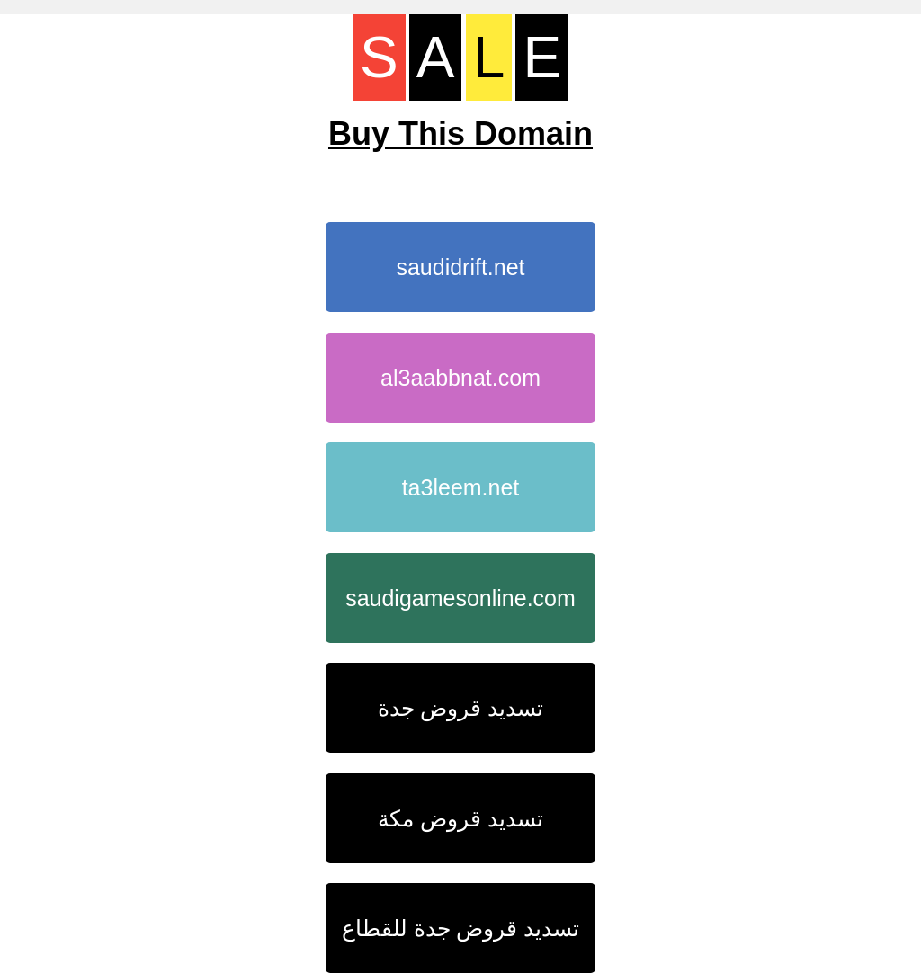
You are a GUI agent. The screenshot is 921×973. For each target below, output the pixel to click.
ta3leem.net (461, 487)
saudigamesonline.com (460, 598)
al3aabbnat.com (460, 377)
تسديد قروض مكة (460, 818)
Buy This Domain (460, 133)
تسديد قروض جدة (461, 707)
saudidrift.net (460, 267)
